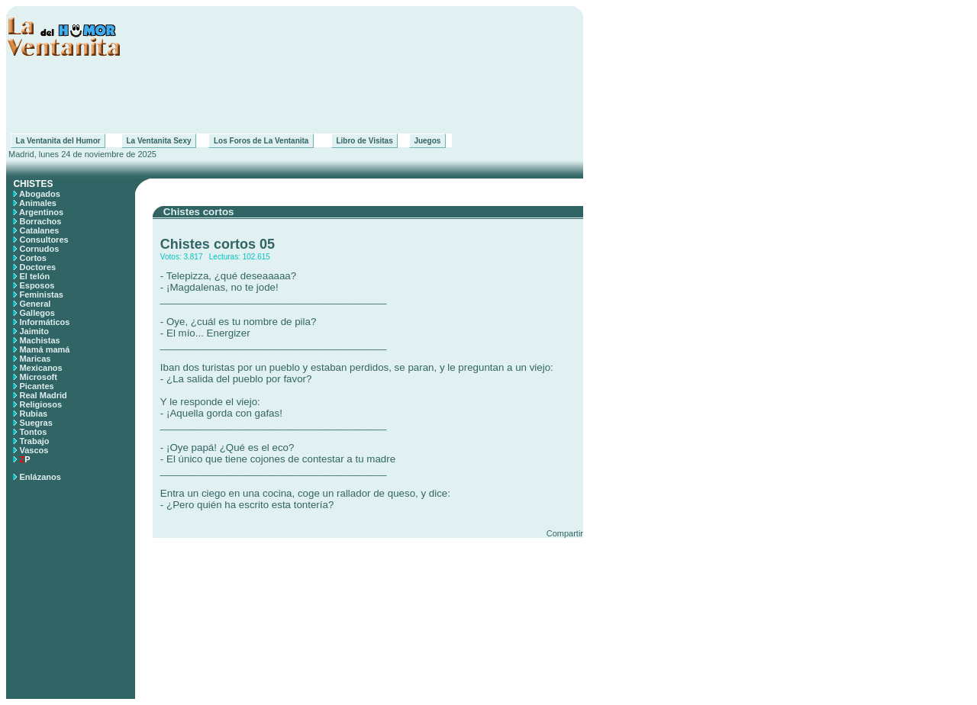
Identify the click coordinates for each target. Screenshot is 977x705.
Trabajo (34, 441)
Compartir (565, 533)
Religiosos (40, 404)
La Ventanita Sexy (158, 141)
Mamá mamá (44, 349)
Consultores (43, 239)
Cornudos (39, 248)
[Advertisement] (294, 95)
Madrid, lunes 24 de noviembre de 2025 (81, 154)
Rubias (33, 413)
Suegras (35, 422)
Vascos (33, 450)
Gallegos (36, 312)
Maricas (34, 358)
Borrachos (40, 221)
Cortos (32, 257)
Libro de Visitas (364, 141)
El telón (34, 276)
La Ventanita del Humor (58, 141)
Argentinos (41, 212)
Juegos (427, 141)
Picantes (36, 386)
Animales (37, 203)
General (34, 303)
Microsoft (38, 376)
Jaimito (34, 331)
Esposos (36, 285)
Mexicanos (40, 367)
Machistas (39, 340)
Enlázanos (39, 476)
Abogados (39, 193)
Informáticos (44, 322)
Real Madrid (42, 395)
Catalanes (39, 230)
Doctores (37, 267)
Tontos (33, 431)
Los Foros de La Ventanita (261, 141)
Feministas (41, 294)
